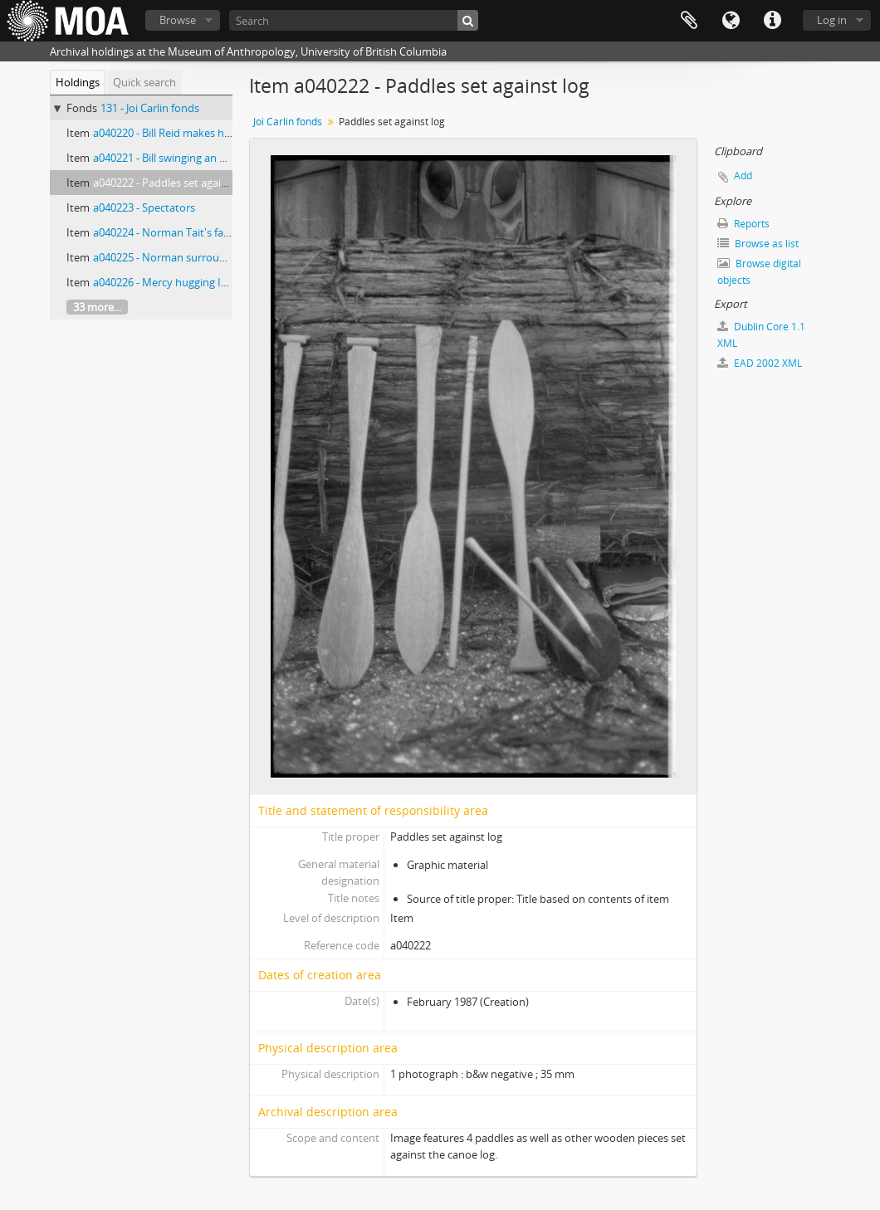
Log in (832, 19)
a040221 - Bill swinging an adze (167, 157)
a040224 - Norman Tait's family (168, 232)
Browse (177, 19)
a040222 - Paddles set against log (173, 182)
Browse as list (758, 244)
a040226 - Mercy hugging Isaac (167, 282)
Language (730, 20)
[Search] (353, 20)
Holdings (78, 82)
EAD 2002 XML (759, 363)
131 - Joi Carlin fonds (149, 107)
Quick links (772, 20)
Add (743, 175)
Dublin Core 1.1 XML (761, 335)
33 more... (97, 307)
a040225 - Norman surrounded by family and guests (221, 257)
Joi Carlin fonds (287, 122)
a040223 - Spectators (144, 207)
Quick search (144, 82)
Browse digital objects (759, 271)
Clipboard (689, 20)
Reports (743, 224)
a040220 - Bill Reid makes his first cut (182, 132)
